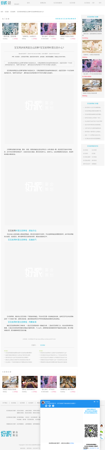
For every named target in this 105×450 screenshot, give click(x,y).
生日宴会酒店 (86, 160)
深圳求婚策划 (36, 424)
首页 (28, 3)
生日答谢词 (38, 419)
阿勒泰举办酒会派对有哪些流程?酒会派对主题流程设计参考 (55, 362)
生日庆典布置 (34, 417)
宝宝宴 (7, 11)
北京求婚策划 (20, 424)
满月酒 (24, 419)
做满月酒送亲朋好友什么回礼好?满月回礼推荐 (17, 355)
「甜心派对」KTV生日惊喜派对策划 (92, 74)
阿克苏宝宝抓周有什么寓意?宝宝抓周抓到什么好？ (54, 352)
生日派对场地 (20, 417)
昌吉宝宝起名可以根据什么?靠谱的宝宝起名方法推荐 (54, 357)
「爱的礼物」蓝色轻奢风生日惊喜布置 (92, 34)
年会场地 (19, 419)
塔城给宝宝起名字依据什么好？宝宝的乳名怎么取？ (54, 359)
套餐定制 (43, 3)
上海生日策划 (28, 410)
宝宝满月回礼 (30, 419)
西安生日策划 (36, 412)
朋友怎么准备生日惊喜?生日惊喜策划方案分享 (17, 359)
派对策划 (94, 160)
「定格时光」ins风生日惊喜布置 (91, 54)
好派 (33, 445)
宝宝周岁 (9, 70)
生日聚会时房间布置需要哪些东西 (94, 138)
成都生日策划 (20, 412)
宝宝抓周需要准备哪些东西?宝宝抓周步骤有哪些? (18, 352)
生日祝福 (94, 157)
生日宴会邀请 (86, 157)
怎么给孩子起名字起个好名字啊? (93, 121)
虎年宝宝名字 (86, 164)
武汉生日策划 (28, 412)
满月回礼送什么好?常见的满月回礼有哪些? (17, 357)
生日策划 (87, 3)
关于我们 (5, 403)
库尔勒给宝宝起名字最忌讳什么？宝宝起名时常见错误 (54, 355)
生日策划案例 (58, 3)
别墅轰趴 (94, 164)
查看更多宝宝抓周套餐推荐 (65, 18)
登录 (100, 2)
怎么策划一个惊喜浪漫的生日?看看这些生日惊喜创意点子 (20, 362)
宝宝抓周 (12, 11)
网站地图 (39, 403)
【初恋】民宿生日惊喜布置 (89, 93)
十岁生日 (27, 417)
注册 (93, 2)
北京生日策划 (20, 410)
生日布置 (72, 3)
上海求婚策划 (28, 424)
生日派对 (85, 153)
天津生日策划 (36, 410)
